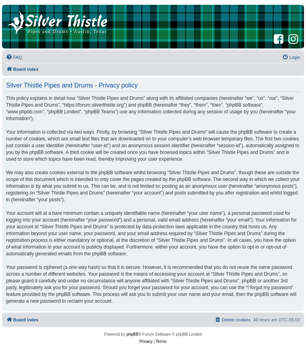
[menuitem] (14, 57)
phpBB (132, 334)
